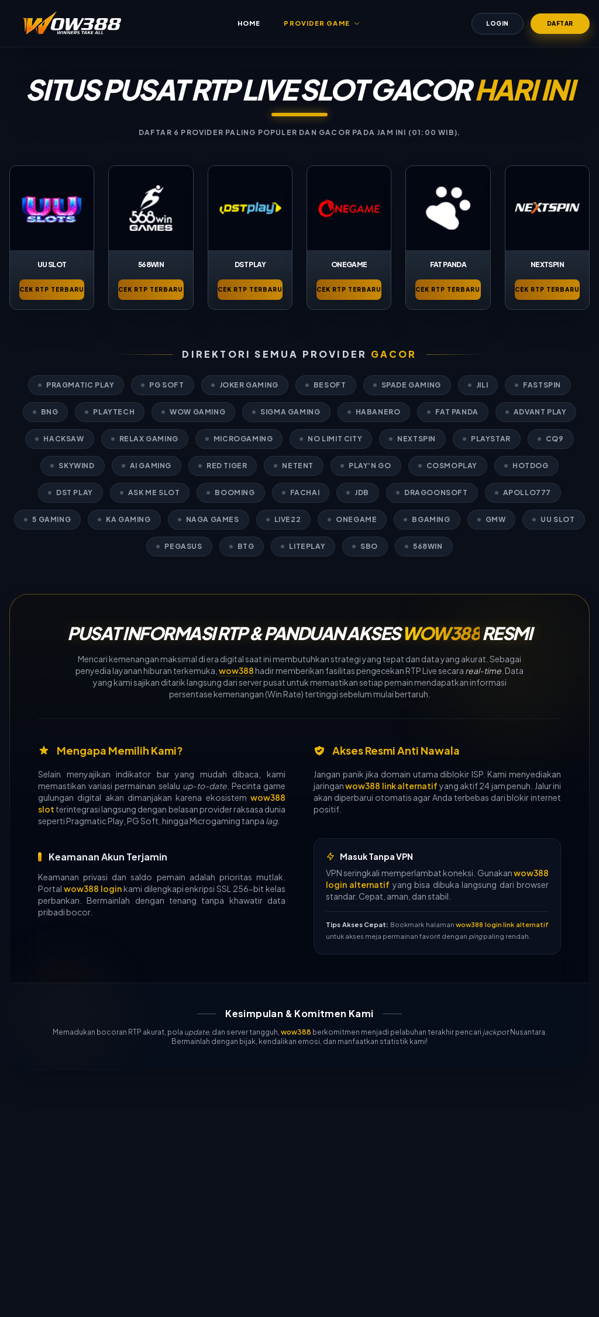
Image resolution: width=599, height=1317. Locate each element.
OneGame (352, 519)
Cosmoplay (447, 465)
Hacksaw (59, 438)
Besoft (325, 385)
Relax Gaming (144, 438)
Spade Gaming (407, 385)
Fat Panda (452, 411)
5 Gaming (47, 519)
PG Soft (162, 385)
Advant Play (536, 411)
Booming (230, 492)
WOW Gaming (193, 411)
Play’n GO (365, 465)
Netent (294, 465)
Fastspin (538, 385)
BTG (241, 546)
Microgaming (239, 438)
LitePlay (303, 546)
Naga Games (208, 519)
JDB (357, 492)
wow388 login (93, 888)
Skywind (72, 465)
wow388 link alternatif (391, 785)
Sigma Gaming (286, 411)
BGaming (427, 519)
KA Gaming (124, 519)
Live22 (283, 519)
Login (497, 23)
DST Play (70, 492)
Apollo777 (523, 492)
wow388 (236, 670)
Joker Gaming (244, 385)
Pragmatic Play (76, 385)
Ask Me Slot (150, 492)
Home (248, 23)
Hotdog (526, 465)
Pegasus (179, 546)
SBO (365, 546)
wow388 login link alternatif (502, 924)
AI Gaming (146, 465)
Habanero (374, 411)
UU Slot (553, 519)
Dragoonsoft (432, 492)
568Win (424, 546)
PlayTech (110, 411)
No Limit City (331, 438)
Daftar (560, 23)
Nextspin (412, 438)
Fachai (301, 492)
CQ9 (551, 438)
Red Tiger (222, 465)
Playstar (487, 438)
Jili (478, 385)
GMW (491, 519)
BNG (45, 411)
